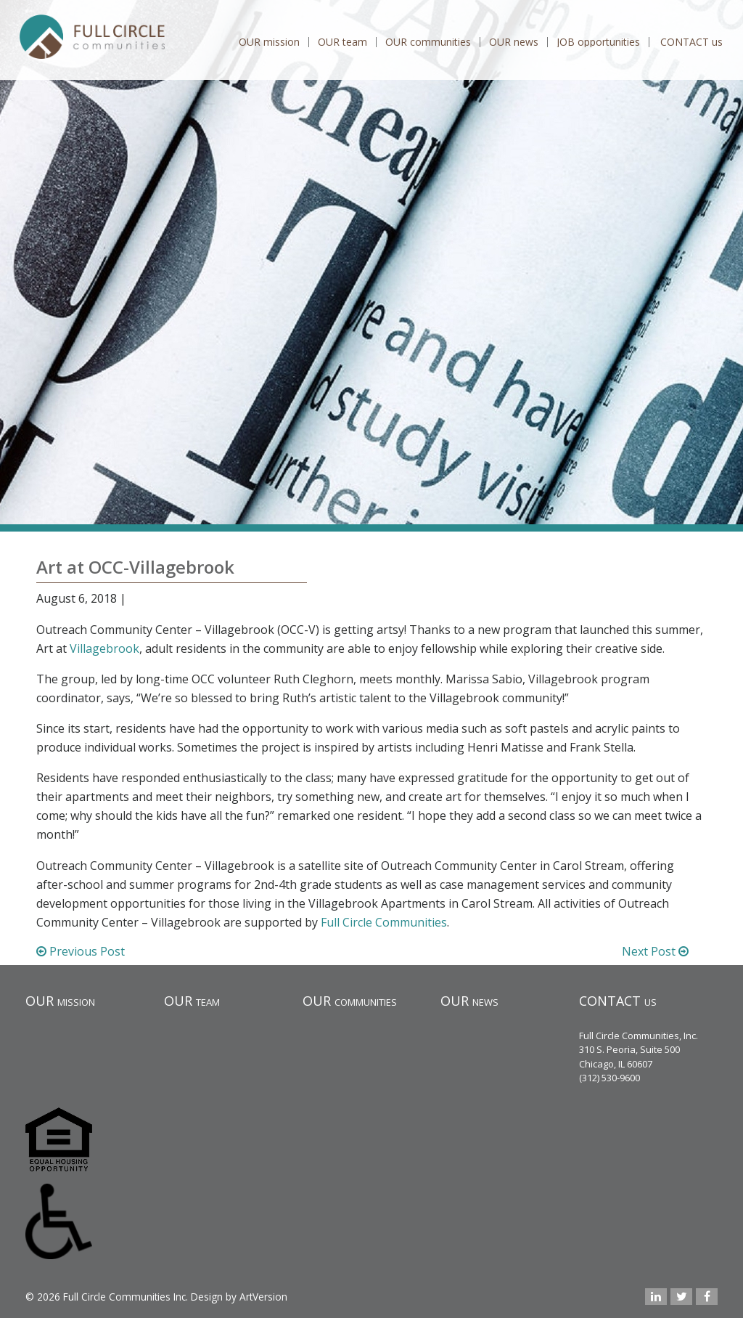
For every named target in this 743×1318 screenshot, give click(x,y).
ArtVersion (263, 1296)
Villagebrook (104, 648)
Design (207, 1296)
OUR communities (428, 42)
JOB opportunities (598, 42)
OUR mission (269, 42)
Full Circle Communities (384, 922)
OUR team (342, 42)
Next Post (655, 951)
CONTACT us (691, 42)
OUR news (513, 42)
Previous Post (80, 951)
